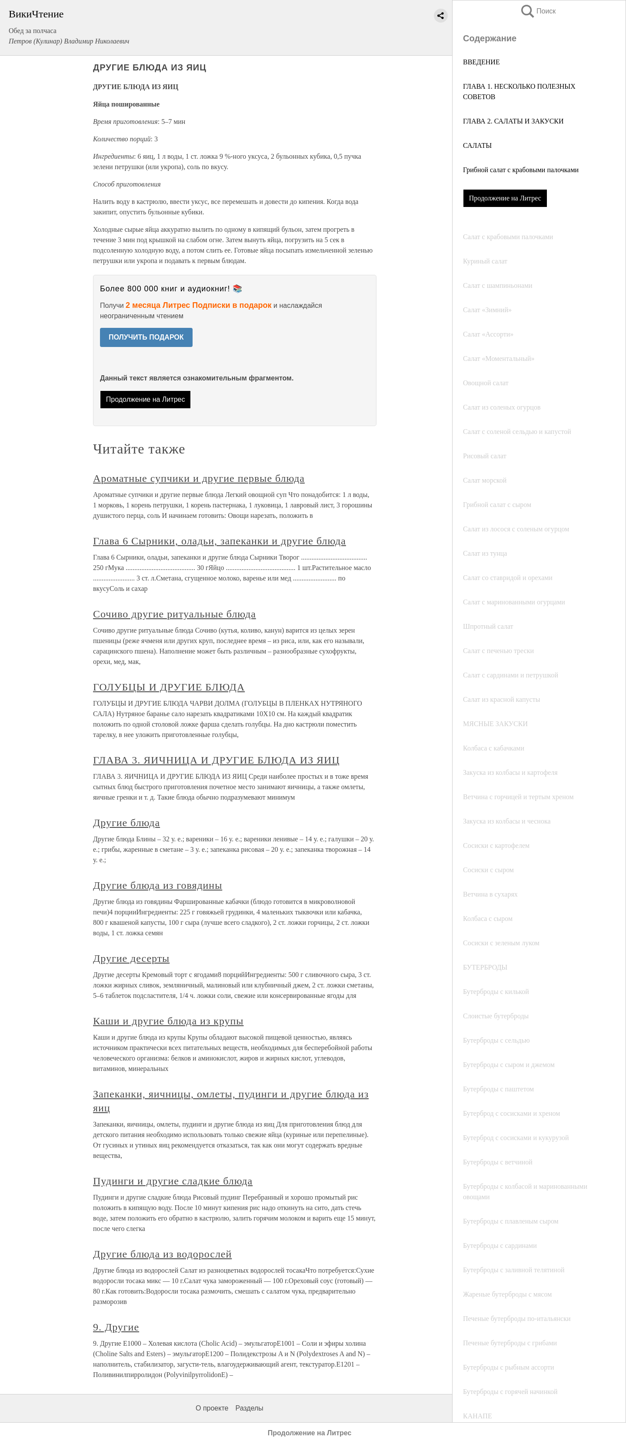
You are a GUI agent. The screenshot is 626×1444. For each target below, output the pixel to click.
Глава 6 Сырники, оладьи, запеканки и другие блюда (219, 541)
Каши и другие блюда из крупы (168, 1021)
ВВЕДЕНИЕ (481, 62)
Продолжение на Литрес (505, 198)
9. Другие (116, 1327)
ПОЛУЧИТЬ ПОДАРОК (146, 337)
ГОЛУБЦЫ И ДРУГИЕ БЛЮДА (169, 687)
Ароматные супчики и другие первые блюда (199, 478)
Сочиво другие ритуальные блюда (174, 614)
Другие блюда (126, 822)
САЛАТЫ (477, 145)
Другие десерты (131, 958)
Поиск (537, 11)
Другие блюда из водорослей (162, 1254)
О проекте (212, 1408)
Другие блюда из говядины (157, 885)
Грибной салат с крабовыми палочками (521, 169)
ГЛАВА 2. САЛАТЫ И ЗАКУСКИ (513, 121)
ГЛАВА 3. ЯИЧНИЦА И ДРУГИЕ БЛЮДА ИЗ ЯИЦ (216, 760)
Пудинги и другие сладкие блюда (173, 1181)
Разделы (249, 1408)
